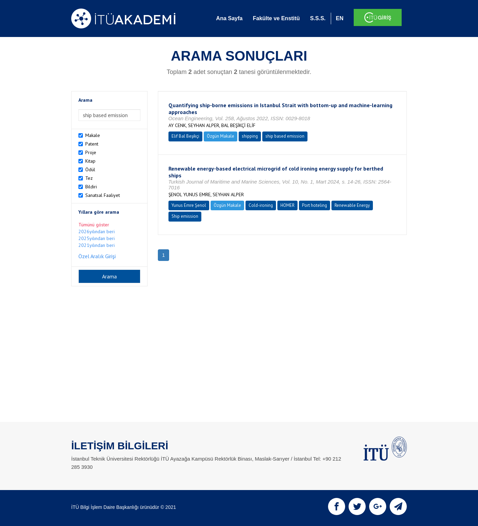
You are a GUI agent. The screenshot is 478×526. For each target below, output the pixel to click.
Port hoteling (314, 205)
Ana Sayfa (229, 18)
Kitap (90, 161)
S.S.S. (317, 18)
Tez (89, 178)
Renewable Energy (352, 205)
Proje (90, 152)
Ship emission (185, 216)
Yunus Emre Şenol (189, 205)
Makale (92, 135)
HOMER (287, 205)
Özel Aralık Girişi (97, 256)
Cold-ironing (261, 205)
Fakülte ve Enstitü (276, 18)
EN (339, 18)
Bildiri (91, 187)
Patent (91, 144)
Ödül (90, 169)
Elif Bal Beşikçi (185, 136)
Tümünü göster (93, 225)
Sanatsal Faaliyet (102, 195)
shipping (250, 136)
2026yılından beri (96, 231)
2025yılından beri (96, 238)
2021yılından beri (96, 245)
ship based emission (284, 136)
